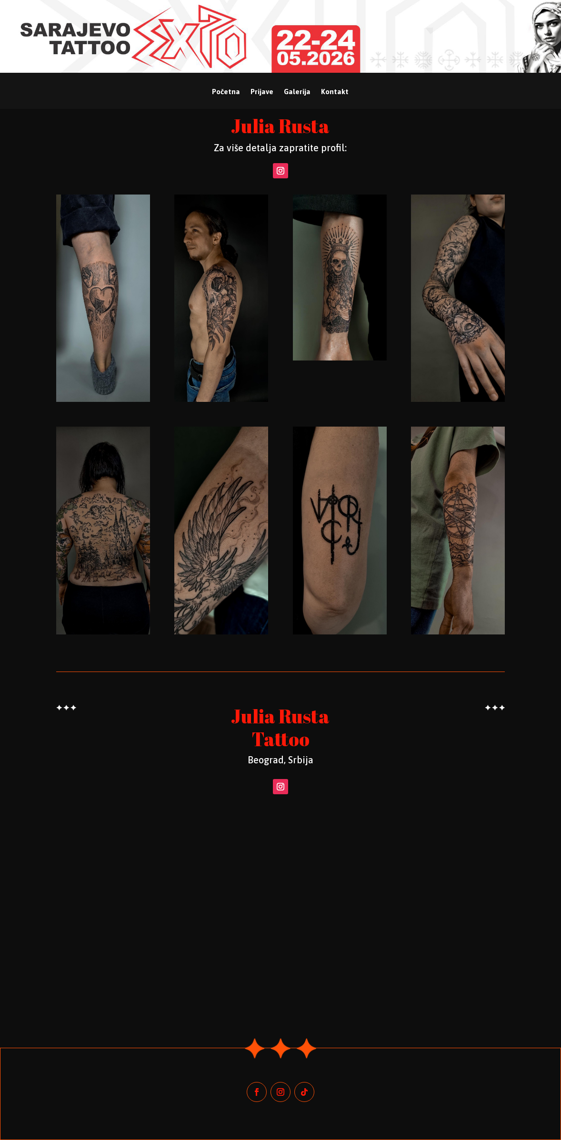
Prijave (261, 92)
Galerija (297, 92)
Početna (226, 92)
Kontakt (335, 92)
